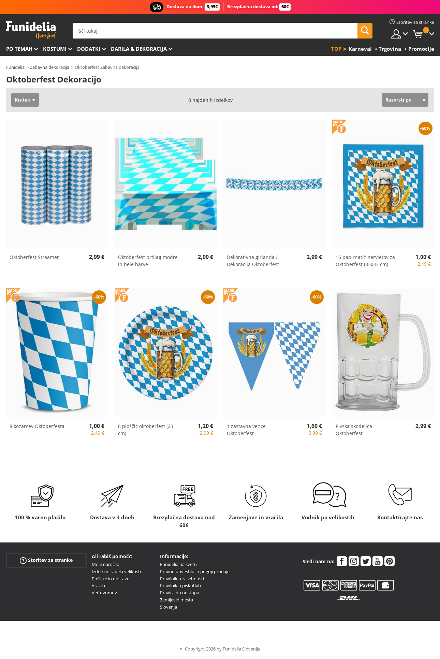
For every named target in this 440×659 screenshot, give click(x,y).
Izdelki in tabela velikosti (116, 571)
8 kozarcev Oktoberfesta (37, 426)
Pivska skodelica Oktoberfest (354, 429)
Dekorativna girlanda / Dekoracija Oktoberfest (253, 260)
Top (336, 48)
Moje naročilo (105, 564)
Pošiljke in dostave (110, 579)
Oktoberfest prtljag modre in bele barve (148, 260)
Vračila (98, 585)
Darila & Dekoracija (139, 48)
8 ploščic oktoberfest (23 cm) (145, 429)
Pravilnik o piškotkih (180, 585)
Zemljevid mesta (176, 600)
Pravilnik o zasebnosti (182, 579)
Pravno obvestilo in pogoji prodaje (195, 571)
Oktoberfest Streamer (34, 257)
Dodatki (88, 48)
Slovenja (168, 607)
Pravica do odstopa (179, 592)
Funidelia (15, 67)
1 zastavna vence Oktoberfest (246, 429)
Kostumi (55, 48)
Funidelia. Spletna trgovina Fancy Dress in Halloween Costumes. (31, 30)
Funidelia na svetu (178, 564)
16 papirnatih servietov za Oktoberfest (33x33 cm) (365, 260)
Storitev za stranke (46, 560)
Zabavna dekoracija (49, 67)
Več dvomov (104, 592)
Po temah (19, 48)
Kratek (22, 99)
